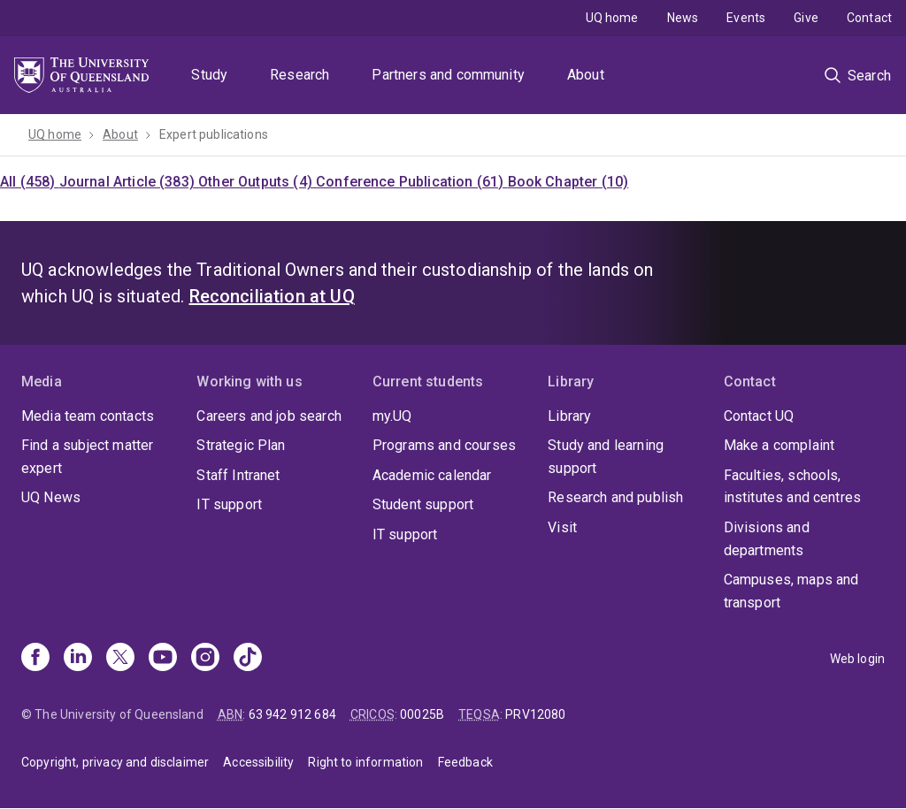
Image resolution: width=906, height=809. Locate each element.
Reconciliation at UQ (272, 296)
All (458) (29, 181)
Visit (562, 527)
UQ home (612, 18)
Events (745, 18)
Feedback (465, 762)
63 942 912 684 (292, 714)
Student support (422, 504)
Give (806, 18)
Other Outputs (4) (257, 181)
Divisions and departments (767, 539)
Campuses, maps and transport (791, 591)
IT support (229, 504)
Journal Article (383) (129, 181)
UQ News (51, 497)
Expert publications (213, 134)
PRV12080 (535, 714)
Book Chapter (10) (568, 181)
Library (569, 416)
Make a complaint (779, 445)
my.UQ (392, 416)
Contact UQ (759, 416)
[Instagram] (205, 658)
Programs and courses (444, 445)
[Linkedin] (78, 658)
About (585, 74)
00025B (422, 714)
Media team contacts (87, 416)
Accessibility (258, 762)
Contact (869, 18)
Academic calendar (432, 475)
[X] (120, 658)
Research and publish (615, 497)
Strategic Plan (240, 445)
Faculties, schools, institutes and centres (793, 487)
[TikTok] (248, 658)
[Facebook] (35, 658)
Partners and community (448, 74)
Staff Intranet (238, 475)
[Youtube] (163, 658)
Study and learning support (606, 457)
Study (209, 74)
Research (299, 74)
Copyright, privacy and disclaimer (115, 762)
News (683, 18)
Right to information (365, 762)
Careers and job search (269, 416)
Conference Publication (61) (411, 181)
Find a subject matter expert (87, 457)
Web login (857, 659)
